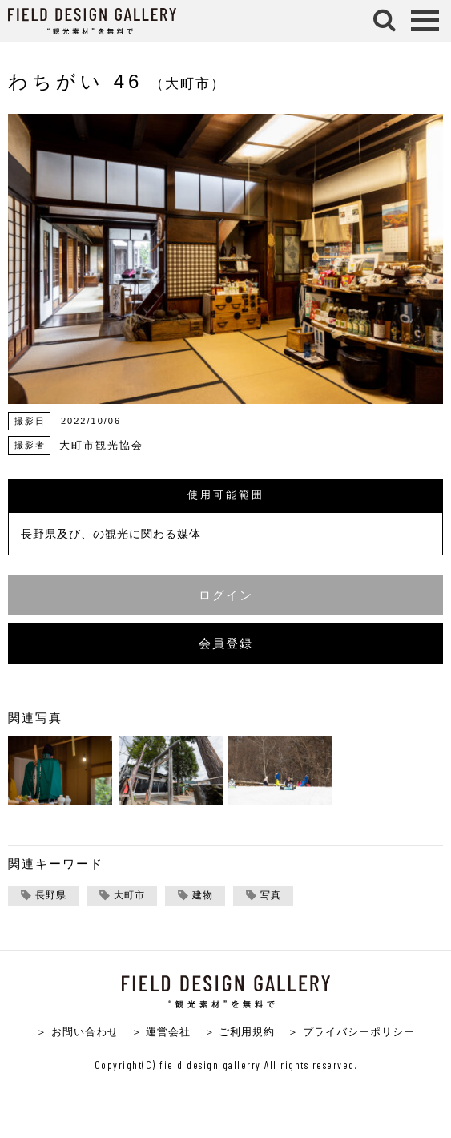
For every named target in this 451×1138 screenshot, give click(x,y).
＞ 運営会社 (161, 1032)
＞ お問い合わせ (77, 1032)
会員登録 (226, 643)
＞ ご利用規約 (240, 1032)
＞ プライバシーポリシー (351, 1032)
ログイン (226, 595)
